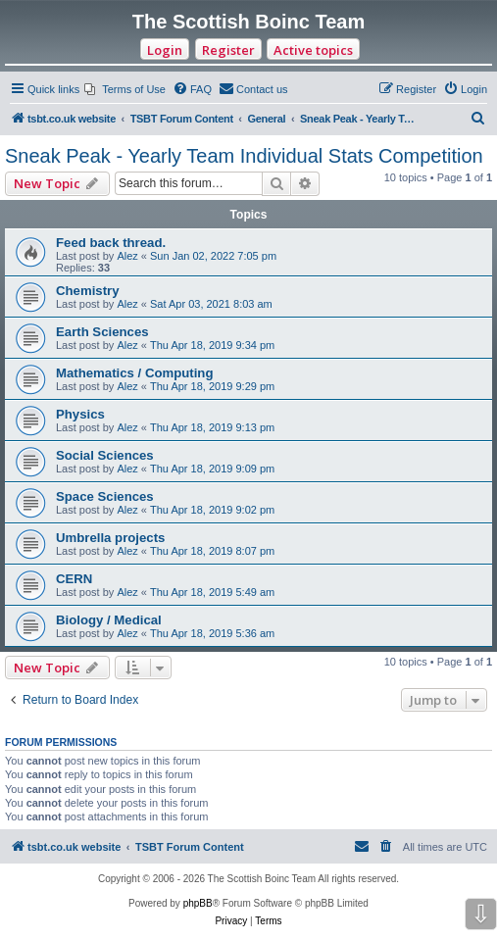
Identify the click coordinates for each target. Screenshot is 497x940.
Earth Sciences (102, 331)
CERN (74, 578)
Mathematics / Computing (134, 373)
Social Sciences (105, 455)
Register (228, 50)
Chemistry (88, 290)
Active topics (313, 50)
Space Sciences (105, 496)
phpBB (198, 903)
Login (164, 50)
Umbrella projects (110, 537)
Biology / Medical (109, 620)
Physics (80, 414)
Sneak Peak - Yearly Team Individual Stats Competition (244, 156)
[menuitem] (125, 89)
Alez (127, 256)
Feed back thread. (111, 242)
